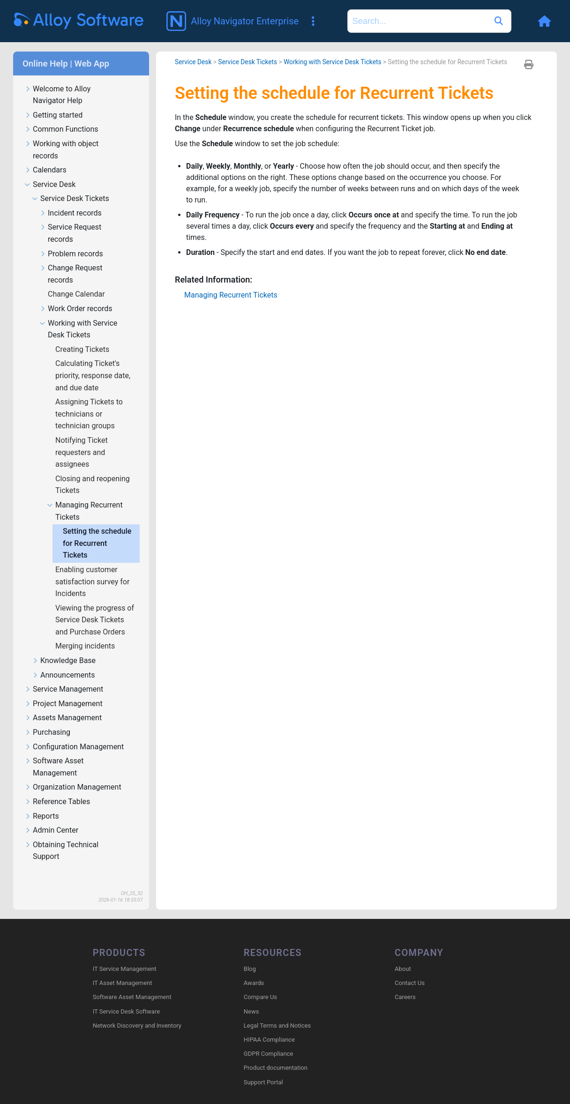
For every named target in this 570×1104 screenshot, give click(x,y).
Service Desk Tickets (70, 185)
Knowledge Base (64, 647)
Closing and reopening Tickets (92, 471)
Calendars (45, 156)
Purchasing (47, 719)
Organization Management (72, 774)
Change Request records (70, 260)
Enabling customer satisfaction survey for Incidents (92, 568)
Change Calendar (77, 280)
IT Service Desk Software (126, 997)
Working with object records (61, 136)
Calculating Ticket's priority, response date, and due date (92, 361)
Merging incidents (86, 632)
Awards (254, 969)
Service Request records (70, 220)
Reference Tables (57, 788)
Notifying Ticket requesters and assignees (81, 438)
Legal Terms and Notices (277, 1011)
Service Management (63, 676)
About (403, 955)
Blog (250, 955)
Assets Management (63, 704)
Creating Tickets (83, 335)
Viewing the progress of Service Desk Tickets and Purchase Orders (94, 606)
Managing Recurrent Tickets (85, 498)
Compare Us (260, 983)
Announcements (63, 662)
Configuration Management (74, 733)
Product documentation (276, 1054)
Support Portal (263, 1068)
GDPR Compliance (268, 1040)
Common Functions (61, 116)
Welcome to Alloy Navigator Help (57, 81)
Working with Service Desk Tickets (78, 316)
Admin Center (51, 817)
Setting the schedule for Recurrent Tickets (97, 529)
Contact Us (410, 969)
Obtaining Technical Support (61, 837)
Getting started (53, 102)
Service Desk (49, 171)
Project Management (63, 690)
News (251, 997)
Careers (405, 983)
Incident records (70, 200)
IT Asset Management (122, 969)
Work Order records (75, 295)
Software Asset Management (54, 753)
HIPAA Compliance (269, 1025)
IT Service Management (125, 955)
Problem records (71, 240)
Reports (41, 803)
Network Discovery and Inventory (137, 1011)
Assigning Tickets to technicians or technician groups (89, 400)
